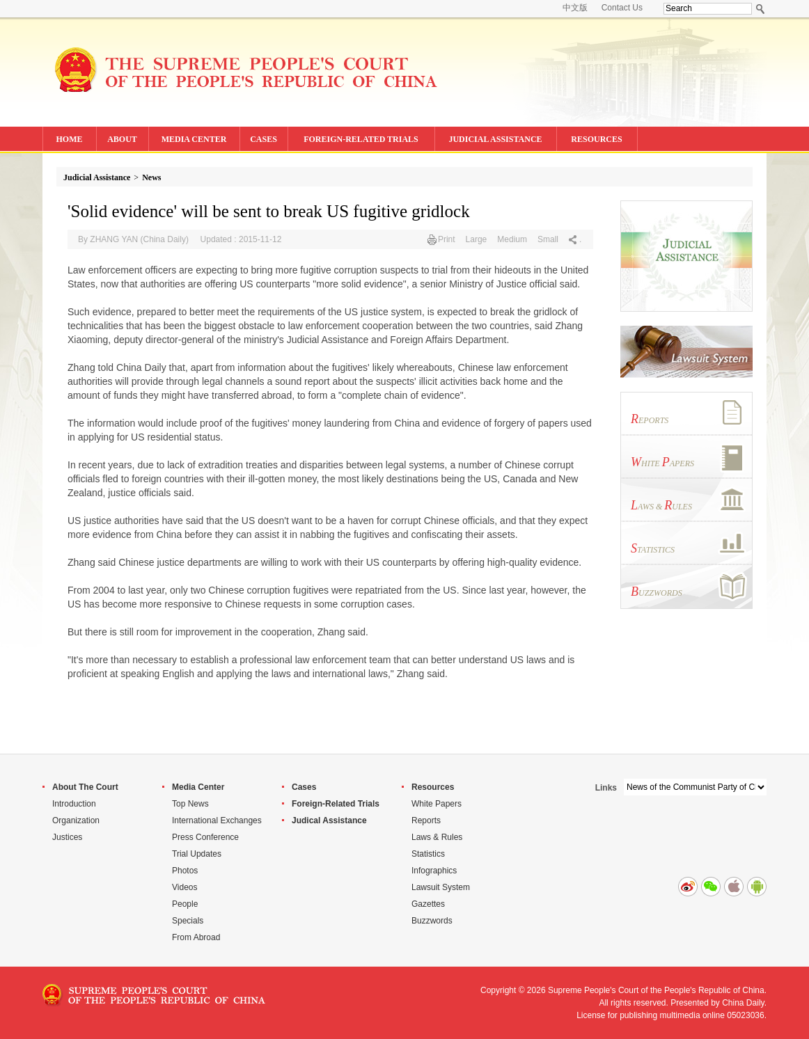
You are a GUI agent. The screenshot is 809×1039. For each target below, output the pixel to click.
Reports (426, 820)
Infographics (434, 870)
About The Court (85, 787)
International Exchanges (217, 820)
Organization (76, 820)
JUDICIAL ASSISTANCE (495, 139)
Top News (190, 804)
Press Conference (205, 837)
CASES (263, 139)
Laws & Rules (436, 837)
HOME (69, 139)
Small (547, 239)
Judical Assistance (329, 820)
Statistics (428, 854)
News (151, 177)
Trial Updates (196, 854)
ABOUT (122, 139)
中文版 (575, 8)
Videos (184, 887)
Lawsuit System (440, 887)
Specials (187, 921)
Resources (432, 787)
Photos (185, 870)
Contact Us (622, 8)
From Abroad (196, 937)
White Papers (436, 804)
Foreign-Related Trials (335, 804)
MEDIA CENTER (194, 139)
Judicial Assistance (96, 177)
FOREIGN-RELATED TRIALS (361, 139)
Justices (67, 837)
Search (761, 9)
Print (446, 239)
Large (476, 239)
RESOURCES (596, 139)
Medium (512, 239)
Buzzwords (432, 921)
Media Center (198, 787)
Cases (304, 787)
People (185, 904)
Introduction (74, 804)
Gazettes (428, 904)
